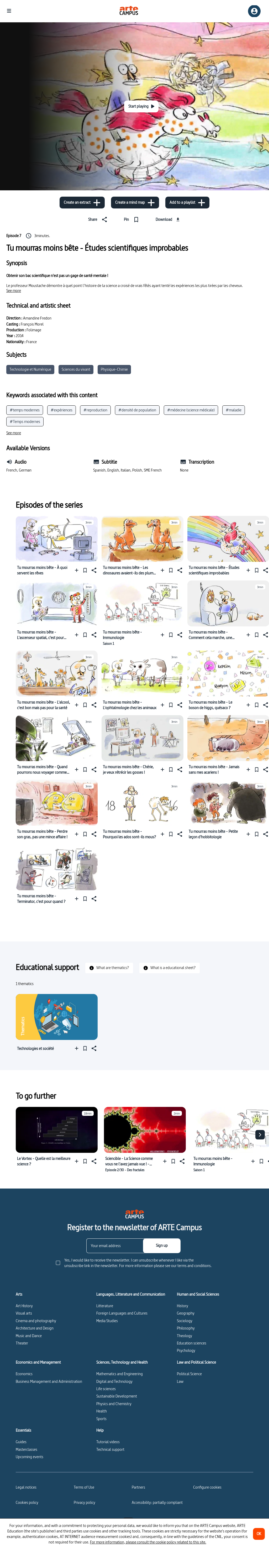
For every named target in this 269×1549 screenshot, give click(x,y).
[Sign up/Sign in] (254, 11)
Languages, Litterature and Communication (130, 1294)
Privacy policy (84, 1502)
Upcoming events (29, 1456)
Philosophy (186, 1328)
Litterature (104, 1306)
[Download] (168, 219)
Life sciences (106, 1388)
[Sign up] (162, 1245)
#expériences (61, 410)
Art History (24, 1306)
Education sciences (191, 1343)
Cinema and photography (36, 1320)
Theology (184, 1335)
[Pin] (132, 219)
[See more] (13, 290)
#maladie (233, 410)
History (182, 1306)
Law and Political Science (196, 1362)
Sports (101, 1418)
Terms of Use (84, 1487)
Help (100, 1430)
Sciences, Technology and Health (122, 1362)
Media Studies (107, 1320)
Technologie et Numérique (30, 369)
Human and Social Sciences (198, 1294)
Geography (185, 1313)
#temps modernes (25, 410)
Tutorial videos (108, 1442)
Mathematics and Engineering (119, 1374)
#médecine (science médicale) (191, 410)
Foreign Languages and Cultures (121, 1313)
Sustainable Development (116, 1396)
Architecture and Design (35, 1328)
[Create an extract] (82, 202)
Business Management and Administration (49, 1381)
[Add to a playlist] (187, 202)
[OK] (259, 1534)
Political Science (189, 1374)
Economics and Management (38, 1362)
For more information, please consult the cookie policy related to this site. (148, 1542)
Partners (138, 1487)
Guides (21, 1442)
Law (180, 1381)
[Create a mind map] (135, 202)
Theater (22, 1343)
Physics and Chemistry (113, 1403)
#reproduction (95, 410)
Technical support (110, 1449)
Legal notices (26, 1487)
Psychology (186, 1350)
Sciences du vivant (76, 369)
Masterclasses (26, 1449)
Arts (19, 1294)
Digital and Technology (114, 1381)
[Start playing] (141, 106)
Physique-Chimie (114, 369)
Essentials (23, 1430)
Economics (24, 1374)
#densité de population (137, 410)
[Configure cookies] (207, 1487)
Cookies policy (27, 1502)
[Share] (98, 219)
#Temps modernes (25, 421)
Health (101, 1411)
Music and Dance (29, 1335)
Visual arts (24, 1313)
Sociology (184, 1320)
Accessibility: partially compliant (157, 1502)
